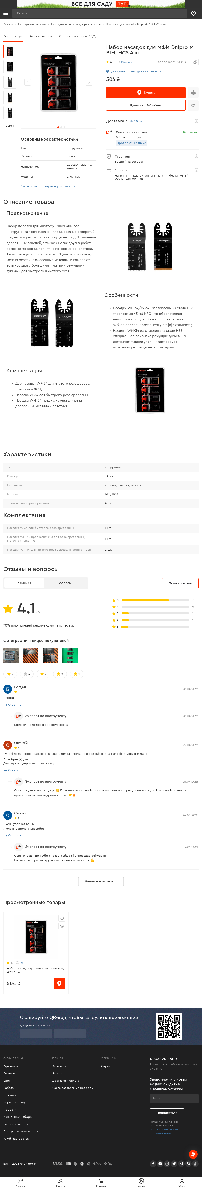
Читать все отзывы (102, 881)
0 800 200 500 (163, 1059)
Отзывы (9, 1073)
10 (19, 962)
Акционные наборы (17, 1117)
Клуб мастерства (15, 1138)
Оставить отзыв (180, 583)
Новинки (9, 1095)
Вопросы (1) (67, 583)
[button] (89, 82)
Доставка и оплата (65, 1080)
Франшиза (10, 1066)
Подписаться (167, 1112)
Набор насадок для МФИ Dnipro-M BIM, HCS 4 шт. (35, 970)
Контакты (59, 1066)
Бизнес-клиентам (15, 1124)
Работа (8, 1088)
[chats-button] (193, 1154)
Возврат (58, 1073)
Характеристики (41, 36)
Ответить (12, 704)
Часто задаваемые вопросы (72, 1088)
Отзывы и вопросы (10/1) (77, 36)
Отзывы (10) (24, 583)
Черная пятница (14, 1102)
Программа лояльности (20, 1131)
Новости (9, 1109)
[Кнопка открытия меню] (5, 13)
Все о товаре (13, 36)
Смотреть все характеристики (49, 186)
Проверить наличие (131, 143)
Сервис (106, 1066)
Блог (6, 1080)
